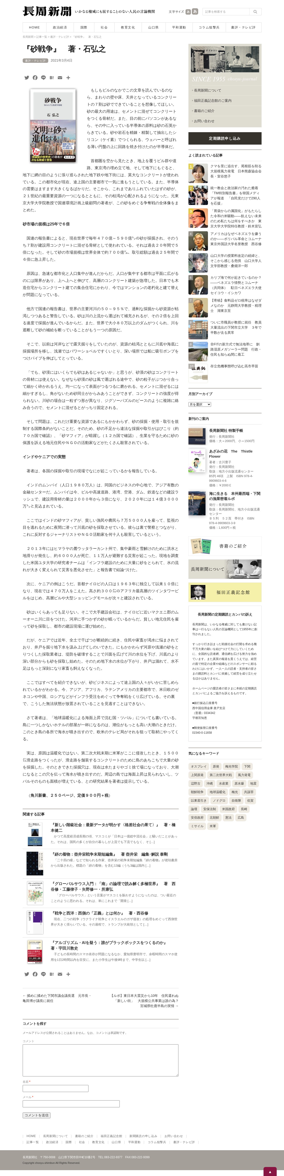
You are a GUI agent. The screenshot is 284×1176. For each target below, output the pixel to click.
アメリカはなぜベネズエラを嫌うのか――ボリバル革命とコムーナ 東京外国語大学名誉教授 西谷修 (237, 239)
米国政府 (228, 809)
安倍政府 (197, 817)
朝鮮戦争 (197, 792)
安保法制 (209, 809)
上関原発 (197, 775)
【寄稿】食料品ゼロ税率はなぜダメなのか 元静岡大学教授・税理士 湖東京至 (236, 305)
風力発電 (244, 775)
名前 (26, 1087)
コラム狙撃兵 (209, 27)
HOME (34, 27)
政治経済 (60, 27)
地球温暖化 (217, 792)
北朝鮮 (214, 817)
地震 (253, 783)
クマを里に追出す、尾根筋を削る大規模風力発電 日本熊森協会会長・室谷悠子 (236, 171)
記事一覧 (33, 1148)
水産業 (223, 783)
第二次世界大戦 (221, 775)
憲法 (228, 817)
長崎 (244, 809)
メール (28, 1103)
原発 (216, 766)
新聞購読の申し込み (143, 1142)
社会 (104, 27)
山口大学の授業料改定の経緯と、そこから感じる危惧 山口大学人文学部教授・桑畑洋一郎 (236, 261)
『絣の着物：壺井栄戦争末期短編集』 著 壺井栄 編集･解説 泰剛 (109, 854)
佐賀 (250, 800)
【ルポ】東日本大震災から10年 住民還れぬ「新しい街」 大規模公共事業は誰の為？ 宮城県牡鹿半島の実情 (146, 1001)
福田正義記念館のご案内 (213, 100)
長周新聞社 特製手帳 (226, 431)
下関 (247, 766)
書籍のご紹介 (204, 111)
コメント (28, 1041)
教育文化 (128, 27)
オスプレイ (199, 766)
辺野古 (195, 783)
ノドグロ (219, 800)
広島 (241, 817)
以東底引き (199, 800)
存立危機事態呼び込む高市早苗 (234, 366)
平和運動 (179, 27)
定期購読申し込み (225, 138)
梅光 (235, 792)
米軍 (213, 826)
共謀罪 (249, 792)
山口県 (153, 27)
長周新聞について (207, 90)
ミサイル (197, 826)
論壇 (194, 809)
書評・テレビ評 (243, 27)
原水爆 (239, 783)
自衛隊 (236, 800)
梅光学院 (231, 766)
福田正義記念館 (111, 1142)
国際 (84, 27)
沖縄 (209, 783)
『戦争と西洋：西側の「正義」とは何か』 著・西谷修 (99, 913)
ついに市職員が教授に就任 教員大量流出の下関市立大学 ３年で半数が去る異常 (236, 327)
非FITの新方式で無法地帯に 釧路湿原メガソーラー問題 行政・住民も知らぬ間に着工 (236, 349)
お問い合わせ (204, 121)
